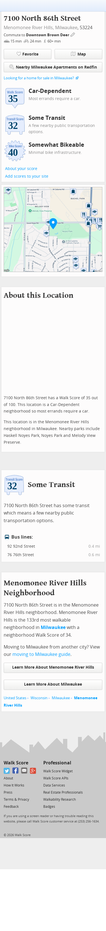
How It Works (14, 785)
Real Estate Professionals (63, 792)
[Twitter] (7, 771)
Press (8, 792)
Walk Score (16, 763)
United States (15, 698)
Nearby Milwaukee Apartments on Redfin (53, 67)
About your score (21, 168)
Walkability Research (59, 800)
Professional (57, 763)
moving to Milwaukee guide (41, 654)
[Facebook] (15, 771)
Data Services (54, 785)
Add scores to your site (26, 176)
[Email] (24, 771)
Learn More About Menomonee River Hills (53, 667)
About (8, 778)
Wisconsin (39, 698)
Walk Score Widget (58, 771)
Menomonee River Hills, (29, 27)
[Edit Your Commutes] (73, 34)
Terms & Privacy (16, 800)
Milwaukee (66, 27)
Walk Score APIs (55, 778)
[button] (53, 223)
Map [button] (78, 54)
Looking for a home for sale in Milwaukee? (39, 78)
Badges (49, 807)
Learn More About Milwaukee (53, 684)
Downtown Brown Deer (48, 35)
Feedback (11, 807)
